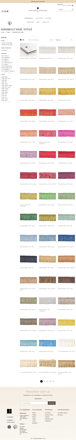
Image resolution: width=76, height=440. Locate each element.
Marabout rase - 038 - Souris (65, 309)
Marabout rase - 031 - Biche (46, 267)
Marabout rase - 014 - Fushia (65, 142)
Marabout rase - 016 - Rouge (46, 163)
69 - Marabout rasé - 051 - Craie (66, 351)
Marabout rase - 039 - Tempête (28, 330)
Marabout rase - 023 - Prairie (65, 204)
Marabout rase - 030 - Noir (27, 267)
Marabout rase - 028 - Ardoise (47, 246)
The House (49, 410)
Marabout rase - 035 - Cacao (65, 288)
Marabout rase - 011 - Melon (65, 121)
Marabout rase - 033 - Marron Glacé (27, 289)
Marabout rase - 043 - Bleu (46, 351)
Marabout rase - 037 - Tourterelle (44, 310)
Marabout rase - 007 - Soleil (46, 100)
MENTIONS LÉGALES (38, 438)
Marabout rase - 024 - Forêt (27, 225)
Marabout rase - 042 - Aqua (27, 351)
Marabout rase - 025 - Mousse (47, 225)
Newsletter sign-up (38, 391)
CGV (32, 438)
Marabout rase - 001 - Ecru (46, 58)
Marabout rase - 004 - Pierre (46, 79)
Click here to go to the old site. (38, 1)
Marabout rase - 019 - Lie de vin (47, 184)
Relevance (64, 40)
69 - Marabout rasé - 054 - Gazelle (65, 373)
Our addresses (25, 410)
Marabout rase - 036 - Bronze (27, 309)
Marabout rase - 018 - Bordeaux (28, 184)
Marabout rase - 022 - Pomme (46, 204)
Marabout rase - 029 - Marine (65, 246)
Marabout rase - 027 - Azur (27, 246)
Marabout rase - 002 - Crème (65, 58)
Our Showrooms (62, 410)
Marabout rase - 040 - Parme (46, 330)
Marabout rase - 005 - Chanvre (66, 79)
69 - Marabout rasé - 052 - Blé (27, 372)
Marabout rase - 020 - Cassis (65, 184)
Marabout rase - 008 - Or (64, 100)
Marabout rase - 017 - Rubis (65, 163)
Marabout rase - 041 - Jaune (65, 330)
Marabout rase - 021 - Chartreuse (25, 205)
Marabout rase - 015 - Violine (27, 163)
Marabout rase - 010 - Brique (46, 121)
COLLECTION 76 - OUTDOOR (28, 58)
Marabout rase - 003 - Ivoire (27, 79)
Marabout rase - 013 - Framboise (44, 142)
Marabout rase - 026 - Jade (65, 225)
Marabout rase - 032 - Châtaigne (66, 267)
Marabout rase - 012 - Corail (27, 142)
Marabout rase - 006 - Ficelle (27, 100)
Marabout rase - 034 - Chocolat (47, 288)
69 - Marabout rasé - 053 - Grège (47, 372)
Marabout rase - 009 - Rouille (27, 121)
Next (53, 381)
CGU (44, 438)
